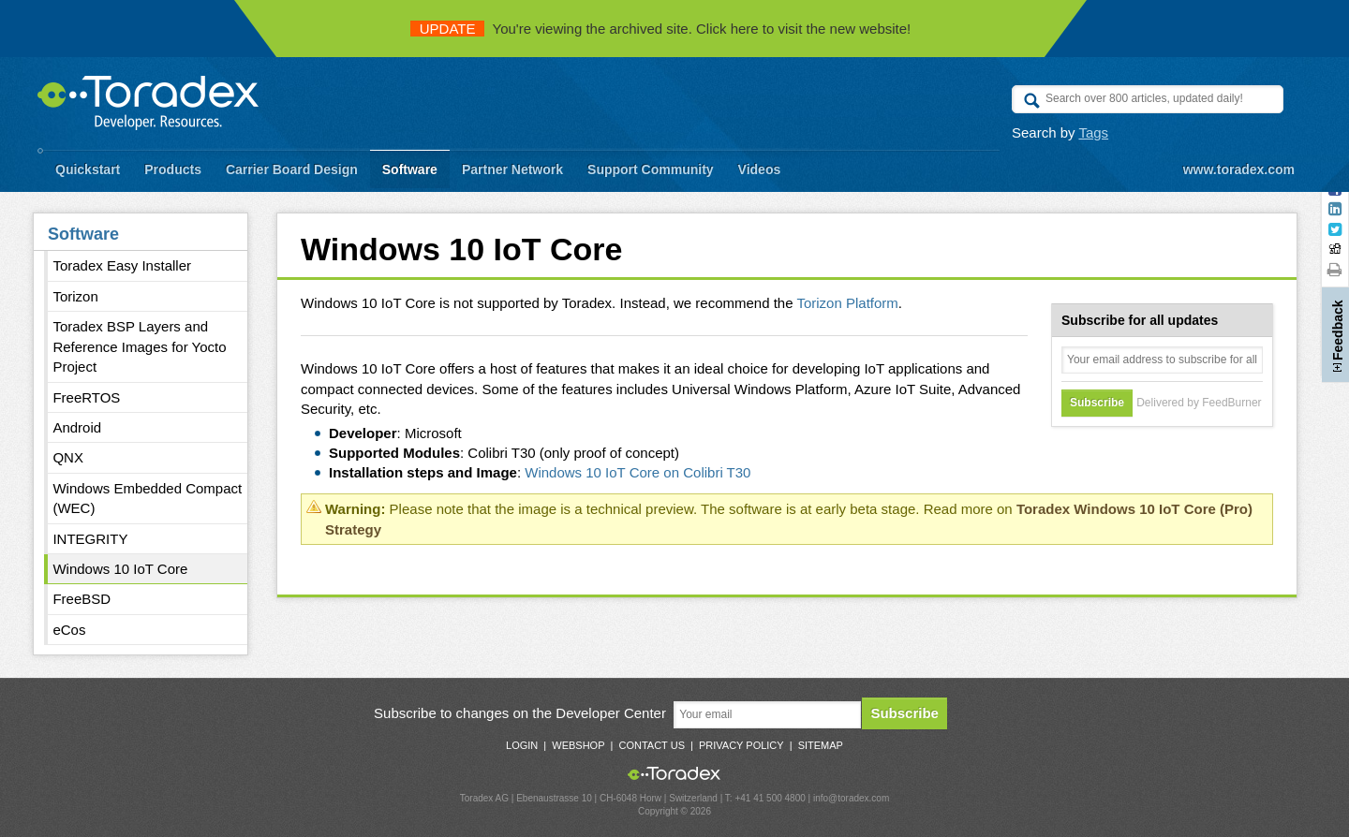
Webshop (578, 745)
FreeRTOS (86, 397)
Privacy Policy (741, 745)
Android (76, 427)
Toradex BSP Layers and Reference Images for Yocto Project (139, 346)
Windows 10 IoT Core (119, 569)
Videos (759, 169)
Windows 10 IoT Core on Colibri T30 (637, 472)
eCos (68, 630)
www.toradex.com (1239, 169)
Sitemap (820, 745)
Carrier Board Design (292, 169)
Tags (1093, 132)
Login (522, 745)
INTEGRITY (89, 539)
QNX (67, 457)
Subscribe (904, 713)
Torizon (74, 296)
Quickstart (87, 169)
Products (172, 169)
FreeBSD (81, 599)
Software (409, 169)
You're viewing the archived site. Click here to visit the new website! (661, 29)
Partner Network (512, 169)
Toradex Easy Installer (121, 265)
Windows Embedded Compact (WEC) (147, 498)
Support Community (650, 169)
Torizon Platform (846, 303)
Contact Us (651, 745)
